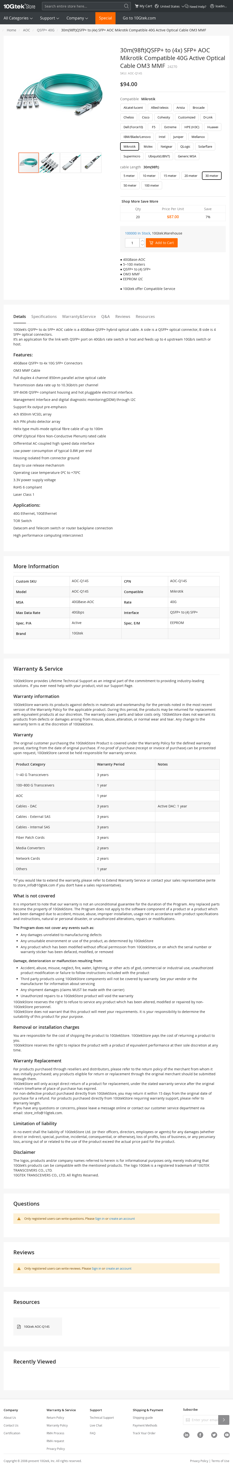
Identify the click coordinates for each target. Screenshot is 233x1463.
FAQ (92, 1433)
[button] (49, 163)
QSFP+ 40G (45, 30)
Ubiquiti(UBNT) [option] (159, 156)
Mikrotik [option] (130, 146)
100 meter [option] (151, 185)
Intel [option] (162, 137)
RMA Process (55, 1433)
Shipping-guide (143, 1417)
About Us (10, 1417)
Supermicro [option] (132, 156)
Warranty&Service (79, 316)
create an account (122, 1218)
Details (19, 316)
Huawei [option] (212, 127)
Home (11, 30)
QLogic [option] (185, 146)
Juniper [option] (178, 137)
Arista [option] (180, 107)
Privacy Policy (56, 1449)
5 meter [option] (129, 175)
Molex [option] (148, 146)
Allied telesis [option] (159, 107)
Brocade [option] (199, 107)
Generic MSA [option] (187, 156)
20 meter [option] (190, 175)
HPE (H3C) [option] (191, 127)
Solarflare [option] (205, 146)
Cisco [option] (146, 117)
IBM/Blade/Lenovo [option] (137, 137)
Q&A (105, 316)
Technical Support (102, 1417)
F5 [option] (153, 127)
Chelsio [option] (129, 117)
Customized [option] (186, 117)
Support (47, 18)
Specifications (44, 316)
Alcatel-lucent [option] (133, 107)
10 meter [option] (149, 175)
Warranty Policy (57, 1425)
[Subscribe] (223, 1420)
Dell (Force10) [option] (133, 127)
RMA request (55, 1441)
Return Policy (55, 1417)
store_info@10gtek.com (36, 885)
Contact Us (11, 1425)
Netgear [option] (166, 146)
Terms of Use (220, 1461)
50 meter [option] (130, 185)
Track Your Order (144, 1433)
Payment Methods (145, 1425)
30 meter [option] (211, 175)
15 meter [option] (170, 175)
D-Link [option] (208, 117)
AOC (26, 30)
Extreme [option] (170, 127)
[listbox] (173, 133)
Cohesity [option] (164, 117)
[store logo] (19, 6)
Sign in (100, 1218)
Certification (12, 1433)
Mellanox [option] (198, 137)
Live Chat (96, 1425)
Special (105, 18)
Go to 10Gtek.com (139, 18)
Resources (145, 316)
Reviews (122, 316)
